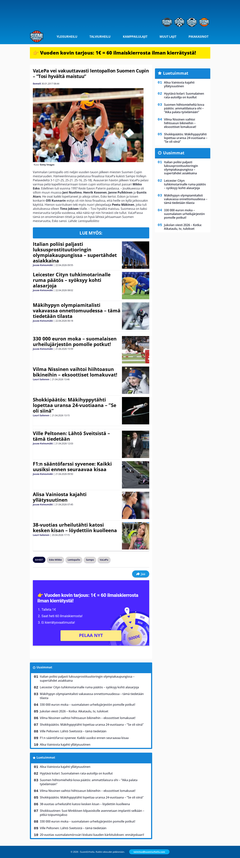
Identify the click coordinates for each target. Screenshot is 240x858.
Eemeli (37, 83)
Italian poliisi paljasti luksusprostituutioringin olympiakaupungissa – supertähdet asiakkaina (75, 252)
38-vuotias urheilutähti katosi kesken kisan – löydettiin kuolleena (75, 527)
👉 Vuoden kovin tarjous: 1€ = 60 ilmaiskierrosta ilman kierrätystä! (114, 52)
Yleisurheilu (67, 37)
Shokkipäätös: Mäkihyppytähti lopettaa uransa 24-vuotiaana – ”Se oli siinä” (74, 405)
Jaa (140, 574)
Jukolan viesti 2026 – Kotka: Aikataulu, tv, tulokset (74, 711)
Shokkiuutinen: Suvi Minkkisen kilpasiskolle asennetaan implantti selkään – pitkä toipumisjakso (92, 813)
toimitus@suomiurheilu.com (149, 851)
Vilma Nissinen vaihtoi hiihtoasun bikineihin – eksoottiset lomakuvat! (75, 372)
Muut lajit (168, 37)
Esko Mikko (55, 559)
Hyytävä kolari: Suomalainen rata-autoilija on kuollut (76, 773)
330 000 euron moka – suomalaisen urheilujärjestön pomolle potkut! (75, 341)
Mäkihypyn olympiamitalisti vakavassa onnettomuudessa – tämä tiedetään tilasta (76, 310)
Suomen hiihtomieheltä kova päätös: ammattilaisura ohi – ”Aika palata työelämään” (88, 782)
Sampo (90, 559)
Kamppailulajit (135, 37)
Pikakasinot (198, 37)
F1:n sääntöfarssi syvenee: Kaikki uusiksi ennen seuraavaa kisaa (72, 466)
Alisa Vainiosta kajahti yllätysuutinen (60, 497)
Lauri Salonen (41, 379)
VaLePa (104, 559)
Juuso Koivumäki (43, 265)
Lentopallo (74, 559)
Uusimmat (44, 667)
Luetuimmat (46, 757)
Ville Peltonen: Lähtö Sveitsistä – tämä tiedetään (71, 436)
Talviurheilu (99, 37)
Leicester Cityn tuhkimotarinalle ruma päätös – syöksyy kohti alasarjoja (71, 280)
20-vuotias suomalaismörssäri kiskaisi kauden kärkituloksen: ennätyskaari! (92, 835)
